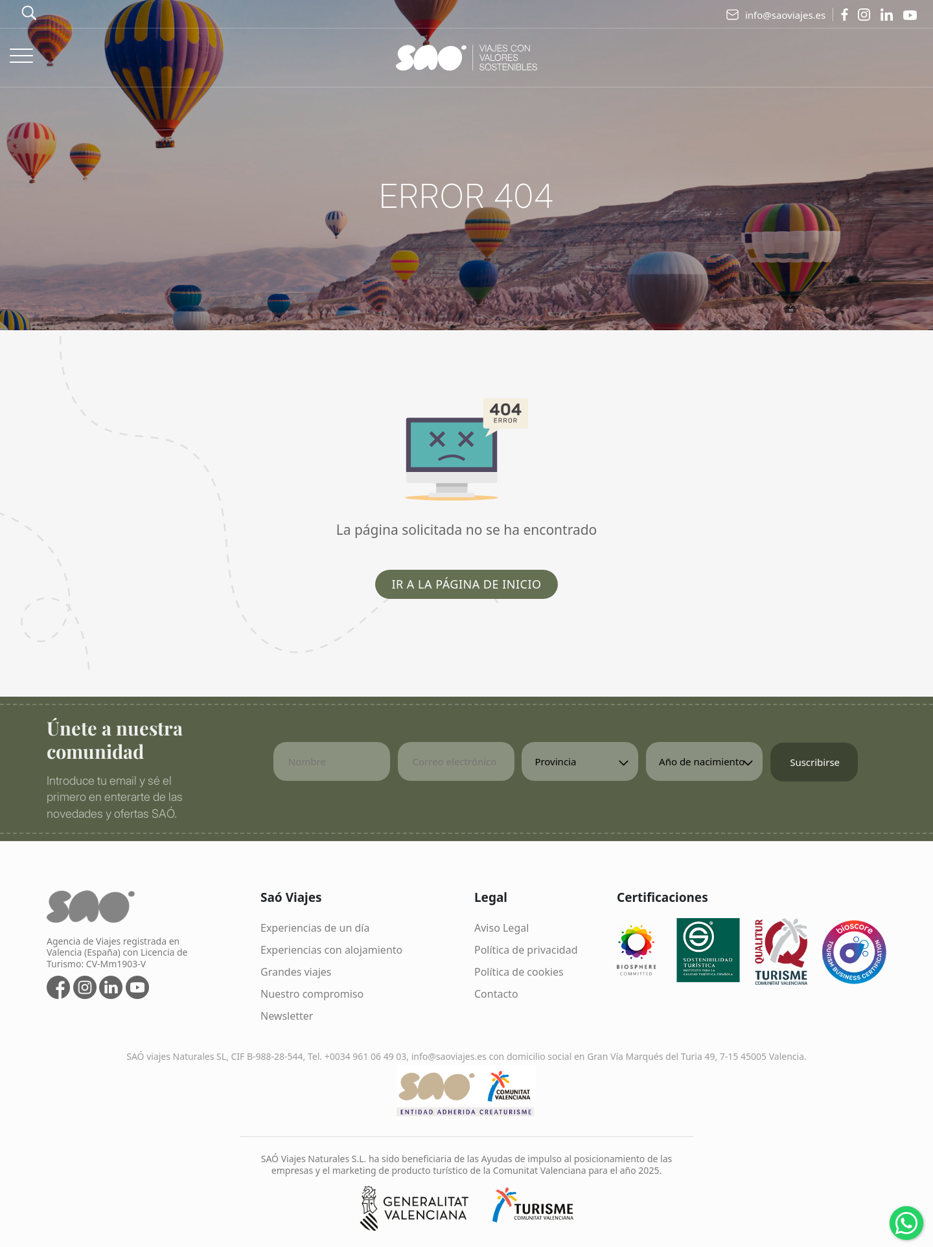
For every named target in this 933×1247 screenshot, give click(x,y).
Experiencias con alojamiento (331, 950)
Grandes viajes (296, 972)
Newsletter (286, 1016)
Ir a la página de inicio (466, 584)
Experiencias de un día (314, 928)
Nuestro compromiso (311, 994)
